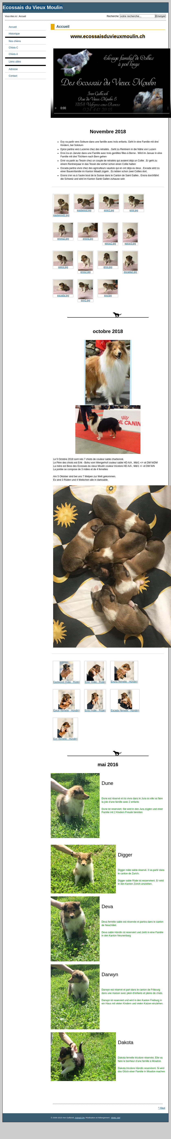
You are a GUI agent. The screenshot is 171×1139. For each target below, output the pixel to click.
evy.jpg (108, 288)
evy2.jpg (85, 291)
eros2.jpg (85, 262)
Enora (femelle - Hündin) (124, 672)
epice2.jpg (110, 234)
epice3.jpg (130, 234)
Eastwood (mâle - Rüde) (66, 672)
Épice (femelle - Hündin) (66, 701)
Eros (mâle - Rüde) (95, 701)
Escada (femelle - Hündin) (125, 701)
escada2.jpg (130, 262)
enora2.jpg (63, 231)
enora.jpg (88, 231)
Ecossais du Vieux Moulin (32, 7)
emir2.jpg (109, 203)
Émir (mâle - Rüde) (95, 672)
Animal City (80, 1117)
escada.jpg (63, 288)
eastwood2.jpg (61, 205)
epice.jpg (63, 260)
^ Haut (161, 1108)
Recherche (112, 16)
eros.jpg (108, 260)
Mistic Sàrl (115, 1117)
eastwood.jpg (84, 203)
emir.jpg (134, 203)
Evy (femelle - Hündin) (65, 729)
